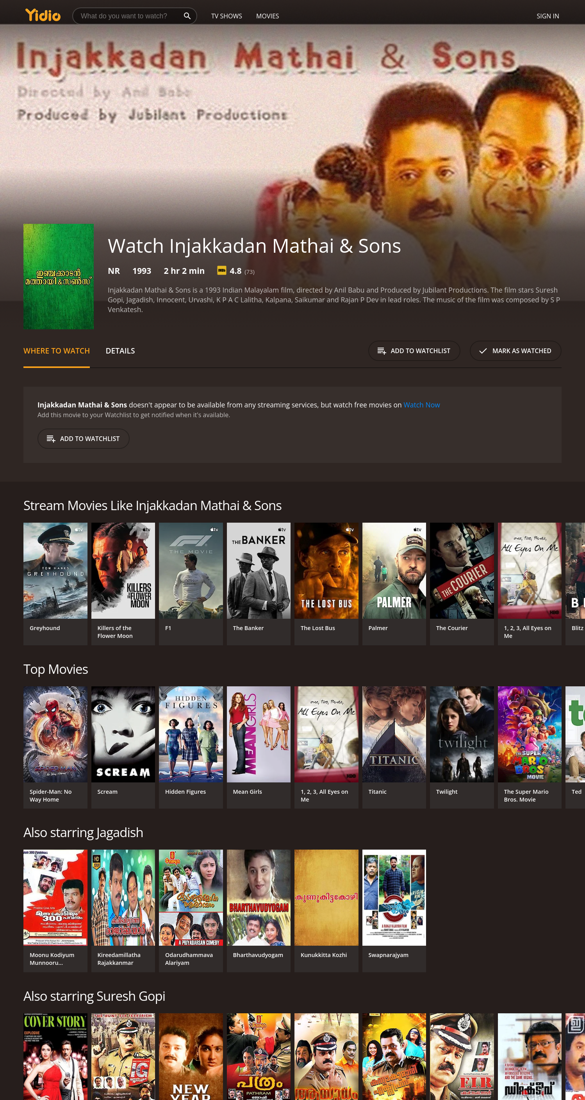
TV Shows (226, 16)
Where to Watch (56, 350)
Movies (267, 16)
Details (120, 350)
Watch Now (421, 404)
